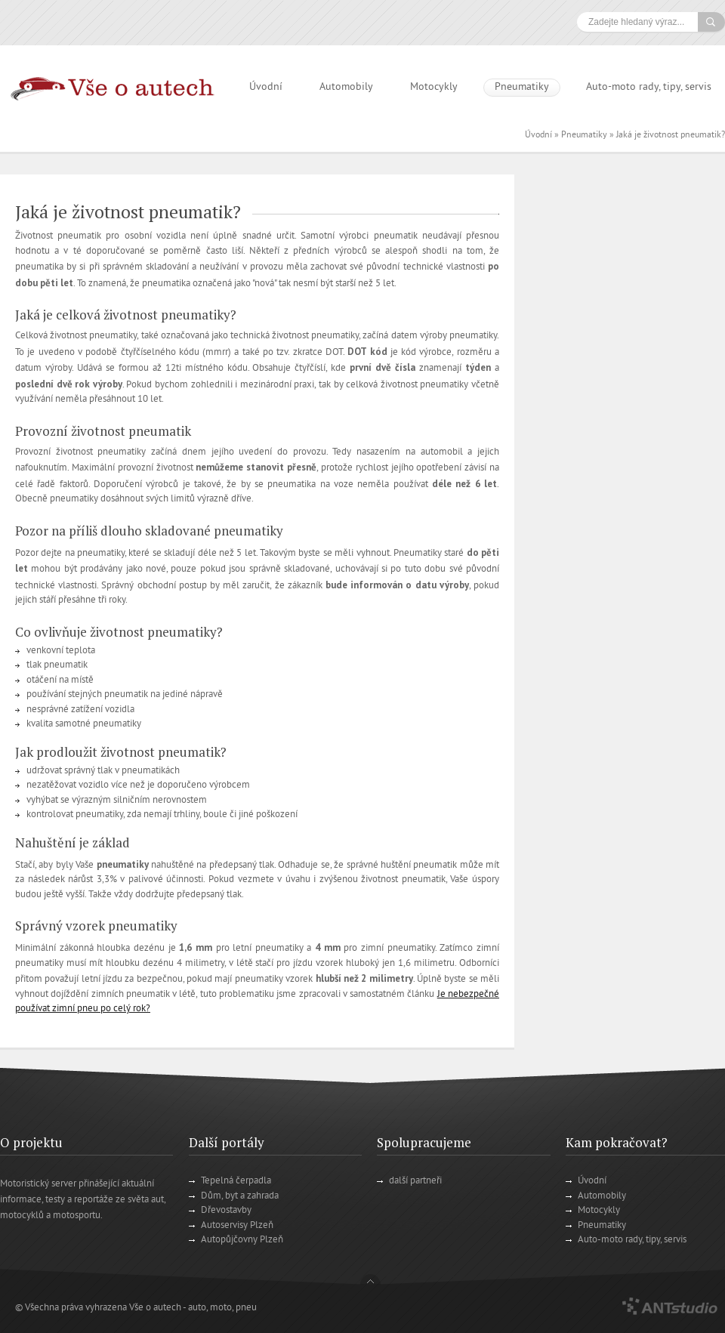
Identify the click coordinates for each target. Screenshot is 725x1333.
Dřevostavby (226, 1211)
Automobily (346, 87)
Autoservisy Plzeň (237, 1226)
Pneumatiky (522, 87)
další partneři (415, 1181)
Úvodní (265, 87)
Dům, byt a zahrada (240, 1196)
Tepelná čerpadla (236, 1181)
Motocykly (434, 87)
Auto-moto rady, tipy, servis (648, 87)
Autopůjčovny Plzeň (242, 1240)
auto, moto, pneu (222, 1308)
